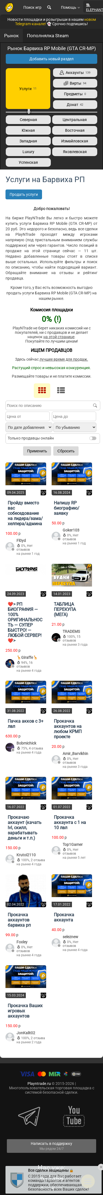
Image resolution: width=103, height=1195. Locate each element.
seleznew (70, 937)
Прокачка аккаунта (64, 917)
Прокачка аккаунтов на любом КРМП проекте (68, 729)
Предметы (75, 94)
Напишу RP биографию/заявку (66, 508)
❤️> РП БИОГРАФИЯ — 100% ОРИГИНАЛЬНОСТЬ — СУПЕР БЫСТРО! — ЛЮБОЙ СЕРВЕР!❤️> (25, 622)
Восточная (75, 130)
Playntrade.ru (39, 1083)
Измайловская (74, 141)
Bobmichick (26, 743)
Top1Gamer (73, 844)
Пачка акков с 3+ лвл (25, 724)
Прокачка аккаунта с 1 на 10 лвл (70, 822)
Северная (28, 119)
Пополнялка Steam (48, 35)
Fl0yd (21, 540)
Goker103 (71, 530)
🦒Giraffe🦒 (27, 657)
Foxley (21, 942)
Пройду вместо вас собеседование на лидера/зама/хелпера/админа (25, 513)
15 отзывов (72, 638)
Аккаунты (75, 72)
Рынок (11, 35)
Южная (28, 130)
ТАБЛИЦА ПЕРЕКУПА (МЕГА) (65, 609)
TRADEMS (71, 631)
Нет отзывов (24, 547)
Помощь (70, 7)
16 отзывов (24, 664)
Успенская (28, 162)
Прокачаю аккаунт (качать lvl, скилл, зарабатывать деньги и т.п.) (24, 828)
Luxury (28, 152)
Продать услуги (24, 194)
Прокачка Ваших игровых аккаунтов (25, 1011)
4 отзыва (36, 748)
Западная (28, 141)
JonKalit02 (25, 1033)
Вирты (75, 83)
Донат (75, 104)
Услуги (28, 89)
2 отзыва (38, 860)
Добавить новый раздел (51, 59)
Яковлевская (75, 152)
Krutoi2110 (26, 855)
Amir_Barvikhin (75, 753)
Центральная (75, 119)
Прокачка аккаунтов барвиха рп (19, 920)
